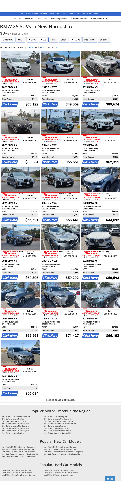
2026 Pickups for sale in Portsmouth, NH (58, 421)
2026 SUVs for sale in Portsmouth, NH (16, 417)
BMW (32, 39)
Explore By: (8, 40)
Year (21, 40)
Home (22, 14)
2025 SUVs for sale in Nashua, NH (56, 426)
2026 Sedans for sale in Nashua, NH (15, 424)
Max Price (89, 40)
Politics (35, 14)
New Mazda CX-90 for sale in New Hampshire (19, 449)
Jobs (78, 14)
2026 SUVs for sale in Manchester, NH (58, 419)
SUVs (76, 39)
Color (64, 40)
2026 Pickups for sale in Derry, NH (14, 421)
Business (43, 14)
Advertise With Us (99, 19)
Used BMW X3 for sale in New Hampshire (17, 470)
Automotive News (79, 19)
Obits (65, 14)
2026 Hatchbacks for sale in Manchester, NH (60, 424)
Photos (72, 14)
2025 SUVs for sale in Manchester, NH (16, 426)
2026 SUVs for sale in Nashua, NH (14, 419)
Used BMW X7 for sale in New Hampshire (59, 475)
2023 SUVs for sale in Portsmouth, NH (58, 431)
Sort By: (104, 40)
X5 (43, 39)
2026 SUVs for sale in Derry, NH (55, 417)
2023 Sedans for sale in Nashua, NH (57, 433)
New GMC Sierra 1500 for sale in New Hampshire (20, 454)
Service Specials (59, 19)
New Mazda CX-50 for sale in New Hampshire (61, 447)
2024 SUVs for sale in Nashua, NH (56, 428)
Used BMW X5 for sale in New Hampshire (59, 470)
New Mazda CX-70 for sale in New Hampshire (19, 452)
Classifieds (97, 14)
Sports (51, 14)
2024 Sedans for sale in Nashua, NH (15, 431)
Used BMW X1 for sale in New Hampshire (17, 473)
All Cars (17, 19)
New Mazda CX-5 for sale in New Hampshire (18, 447)
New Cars (29, 19)
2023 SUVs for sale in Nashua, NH (14, 433)
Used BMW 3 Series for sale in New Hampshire (61, 473)
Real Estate (86, 14)
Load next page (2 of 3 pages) (60, 400)
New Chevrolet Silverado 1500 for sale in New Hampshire (19, 457)
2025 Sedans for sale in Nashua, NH (15, 428)
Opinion (59, 14)
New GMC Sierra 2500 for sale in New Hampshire (62, 454)
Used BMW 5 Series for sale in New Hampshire (19, 475)
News (28, 14)
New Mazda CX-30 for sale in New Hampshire (61, 449)
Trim (53, 40)
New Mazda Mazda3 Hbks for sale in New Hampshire (63, 452)
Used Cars (42, 19)
